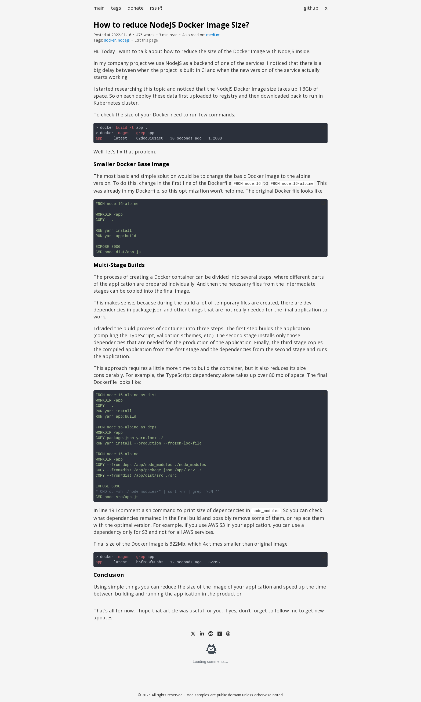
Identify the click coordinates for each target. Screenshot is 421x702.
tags (116, 8)
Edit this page (146, 40)
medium (213, 34)
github (311, 8)
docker (110, 40)
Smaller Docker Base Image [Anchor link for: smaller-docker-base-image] (131, 164)
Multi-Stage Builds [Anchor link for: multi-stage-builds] (119, 265)
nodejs (124, 40)
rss (156, 8)
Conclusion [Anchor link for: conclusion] (108, 574)
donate (136, 8)
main (98, 8)
